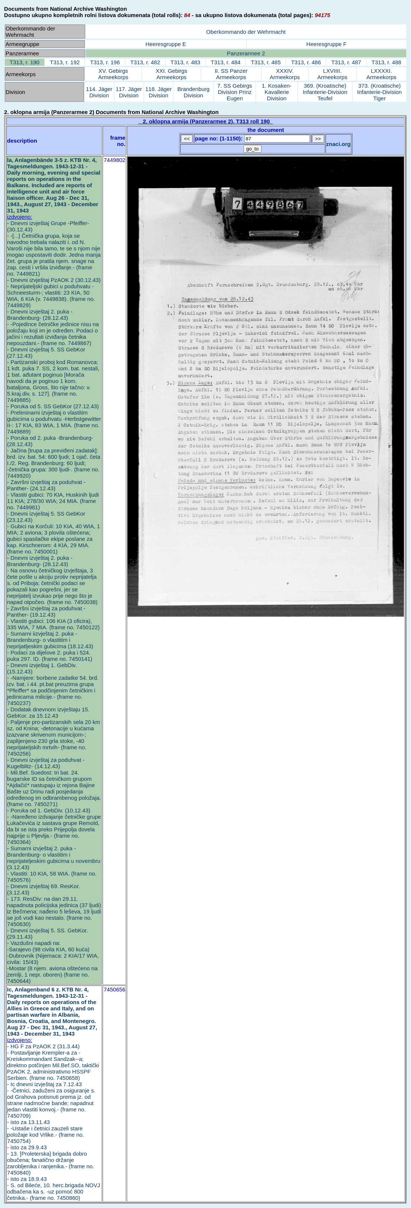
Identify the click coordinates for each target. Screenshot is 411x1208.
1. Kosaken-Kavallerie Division (277, 91)
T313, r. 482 (145, 62)
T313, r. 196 (105, 62)
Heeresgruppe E (166, 44)
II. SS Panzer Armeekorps (231, 74)
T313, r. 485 (266, 62)
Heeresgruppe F (326, 44)
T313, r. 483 (185, 62)
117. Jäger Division (129, 92)
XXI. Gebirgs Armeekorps (171, 74)
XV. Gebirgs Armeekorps (113, 74)
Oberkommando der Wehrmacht (246, 32)
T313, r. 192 (65, 62)
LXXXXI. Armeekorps (381, 74)
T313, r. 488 (386, 62)
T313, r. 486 (306, 62)
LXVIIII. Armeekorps (332, 74)
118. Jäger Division (158, 92)
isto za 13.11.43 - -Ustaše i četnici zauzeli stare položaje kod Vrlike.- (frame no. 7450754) (45, 1131)
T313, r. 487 (346, 62)
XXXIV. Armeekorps (285, 74)
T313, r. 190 (24, 62)
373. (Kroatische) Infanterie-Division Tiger (379, 91)
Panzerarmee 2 (246, 53)
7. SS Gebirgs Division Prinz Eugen (234, 91)
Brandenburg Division (193, 92)
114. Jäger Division (99, 92)
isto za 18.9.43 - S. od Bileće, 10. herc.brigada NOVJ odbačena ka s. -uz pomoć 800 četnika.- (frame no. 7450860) (53, 1188)
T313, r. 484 (225, 62)
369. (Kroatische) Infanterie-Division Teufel (325, 91)
